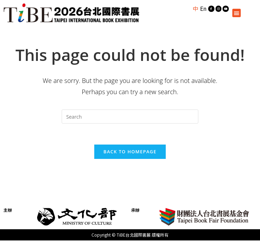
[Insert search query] (130, 117)
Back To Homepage (129, 151)
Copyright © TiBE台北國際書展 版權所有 (130, 235)
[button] (236, 13)
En (203, 8)
